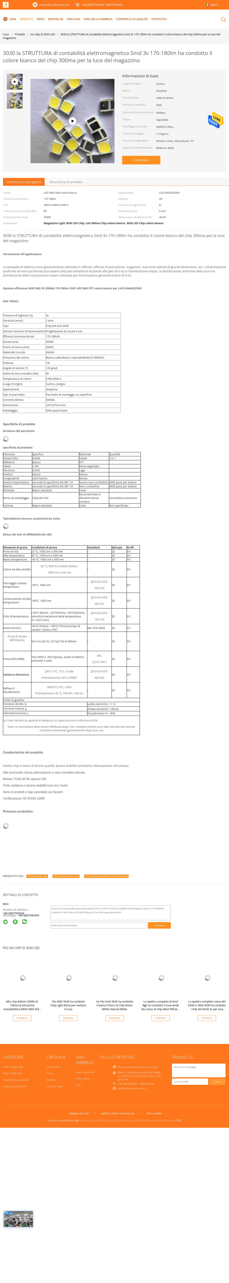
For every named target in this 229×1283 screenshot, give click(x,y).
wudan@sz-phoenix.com (54, 4)
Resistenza (22, 674)
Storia (50, 1073)
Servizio (51, 1080)
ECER (178, 1120)
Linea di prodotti (85, 1072)
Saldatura (9, 674)
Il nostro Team (55, 1086)
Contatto (159, 925)
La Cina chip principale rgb (63, 1120)
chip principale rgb (37, 876)
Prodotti (26, 19)
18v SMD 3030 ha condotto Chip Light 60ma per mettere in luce (68, 1005)
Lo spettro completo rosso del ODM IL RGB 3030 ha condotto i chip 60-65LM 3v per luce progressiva (207, 1007)
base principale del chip (66, 876)
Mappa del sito (79, 1113)
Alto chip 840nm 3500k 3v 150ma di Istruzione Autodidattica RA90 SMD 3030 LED (22, 1007)
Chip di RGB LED (12, 1073)
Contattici (159, 19)
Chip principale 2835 (15, 1086)
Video (40, 19)
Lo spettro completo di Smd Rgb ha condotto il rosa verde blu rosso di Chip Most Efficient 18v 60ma (160, 1007)
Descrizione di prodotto (66, 182)
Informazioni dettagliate (24, 182)
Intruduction (54, 1067)
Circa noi (73, 19)
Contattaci (141, 160)
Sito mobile (154, 1113)
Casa (9, 19)
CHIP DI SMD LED (13, 1067)
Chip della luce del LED (16, 1080)
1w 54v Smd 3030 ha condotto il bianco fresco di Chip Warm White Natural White (114, 1005)
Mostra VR (55, 19)
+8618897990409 (13, 913)
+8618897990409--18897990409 (102, 4)
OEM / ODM (83, 1078)
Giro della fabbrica (98, 19)
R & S (79, 1085)
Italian (213, 4)
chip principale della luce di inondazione (106, 876)
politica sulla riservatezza (117, 1113)
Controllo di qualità (132, 19)
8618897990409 (29, 915)
